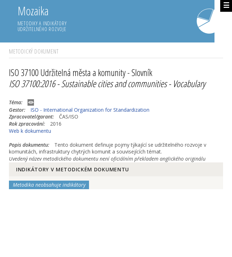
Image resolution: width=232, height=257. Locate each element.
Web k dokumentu (30, 130)
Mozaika (116, 18)
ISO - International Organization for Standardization (89, 109)
